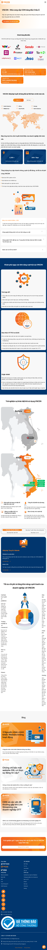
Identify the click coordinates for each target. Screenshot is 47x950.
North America (37, 108)
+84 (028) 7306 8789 (7, 912)
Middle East (6, 108)
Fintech (25, 881)
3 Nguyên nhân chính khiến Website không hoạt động (16, 749)
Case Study (26, 868)
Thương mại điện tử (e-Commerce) (31, 877)
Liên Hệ (25, 870)
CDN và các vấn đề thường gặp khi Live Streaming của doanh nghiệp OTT (22, 820)
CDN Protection (4, 886)
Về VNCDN (26, 861)
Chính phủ (26, 886)
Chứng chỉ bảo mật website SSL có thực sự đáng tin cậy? (17, 785)
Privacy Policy (27, 947)
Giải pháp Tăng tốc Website (12, 530)
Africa (20, 106)
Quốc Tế (18, 100)
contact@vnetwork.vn (7, 914)
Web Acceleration (4, 874)
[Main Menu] (45, 2)
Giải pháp (3, 872)
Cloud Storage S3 (4, 883)
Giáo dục (25, 883)
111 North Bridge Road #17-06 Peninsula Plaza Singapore (14, 943)
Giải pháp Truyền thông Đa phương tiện (35, 530)
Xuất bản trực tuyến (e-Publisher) (30, 874)
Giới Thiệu (26, 863)
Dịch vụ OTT (26, 879)
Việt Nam (29, 100)
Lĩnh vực (26, 872)
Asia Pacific (21, 108)
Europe (35, 106)
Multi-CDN (3, 877)
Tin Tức (25, 866)
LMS (2, 879)
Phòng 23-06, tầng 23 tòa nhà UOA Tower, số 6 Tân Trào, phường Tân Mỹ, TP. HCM (20, 941)
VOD (2, 881)
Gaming (25, 888)
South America (7, 106)
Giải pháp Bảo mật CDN (12, 532)
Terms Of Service (18, 947)
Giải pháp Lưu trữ (35, 532)
